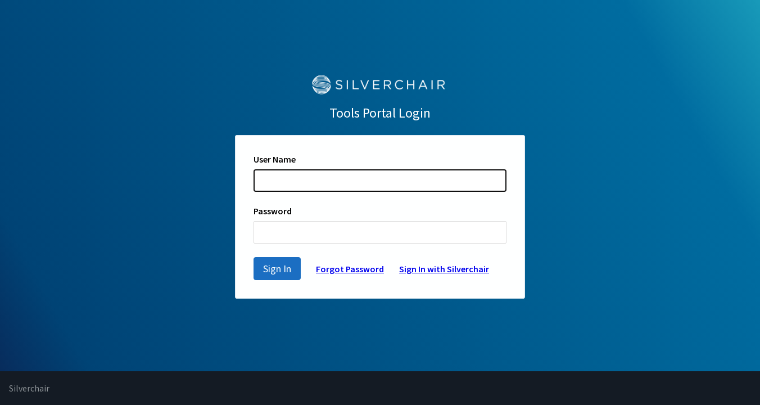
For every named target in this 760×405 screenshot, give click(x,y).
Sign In (277, 268)
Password (273, 211)
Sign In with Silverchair (444, 268)
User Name (275, 159)
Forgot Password (350, 268)
